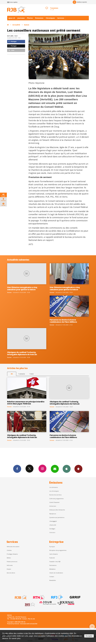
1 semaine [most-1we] (21, 374)
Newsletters (55, 469)
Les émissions (53, 487)
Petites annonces (12, 561)
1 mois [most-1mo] (31, 374)
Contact (51, 576)
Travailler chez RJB (54, 561)
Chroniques (50, 18)
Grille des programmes (56, 498)
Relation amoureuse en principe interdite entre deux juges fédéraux (25, 402)
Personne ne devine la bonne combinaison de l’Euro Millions (63, 320)
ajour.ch (11, 18)
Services (60, 18)
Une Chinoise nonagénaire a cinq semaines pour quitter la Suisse (22, 288)
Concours (52, 532)
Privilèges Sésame (12, 554)
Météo (9, 558)
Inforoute (10, 565)
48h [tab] (12, 374)
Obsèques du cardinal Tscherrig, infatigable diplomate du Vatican (22, 353)
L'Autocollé (52, 525)
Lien (11, 50)
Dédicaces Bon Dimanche (57, 510)
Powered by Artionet (13, 623)
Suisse (26, 25)
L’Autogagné (53, 521)
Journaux (21, 18)
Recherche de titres (55, 495)
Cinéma (9, 550)
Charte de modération (56, 573)
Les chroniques (54, 491)
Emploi (9, 569)
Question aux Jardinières (56, 517)
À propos (52, 546)
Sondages (52, 528)
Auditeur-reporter (80, 2)
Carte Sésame (53, 554)
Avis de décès (11, 573)
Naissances (52, 513)
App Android (78, 469)
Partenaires (52, 565)
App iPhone (67, 469)
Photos (30, 18)
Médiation (52, 569)
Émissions (39, 18)
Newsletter (52, 580)
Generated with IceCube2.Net (28, 623)
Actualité (16, 25)
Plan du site (31, 618)
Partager (13, 41)
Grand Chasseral (54, 502)
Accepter (89, 636)
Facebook (17, 469)
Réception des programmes (57, 550)
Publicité (52, 558)
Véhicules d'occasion (13, 546)
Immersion (52, 506)
